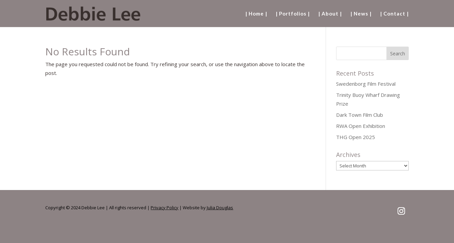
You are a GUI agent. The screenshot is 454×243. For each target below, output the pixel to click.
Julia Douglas (220, 208)
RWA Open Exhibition (360, 126)
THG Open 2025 (355, 137)
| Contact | (394, 14)
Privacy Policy (164, 208)
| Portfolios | (293, 14)
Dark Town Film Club (359, 114)
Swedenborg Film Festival (366, 83)
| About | (330, 14)
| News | (361, 14)
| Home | (256, 14)
